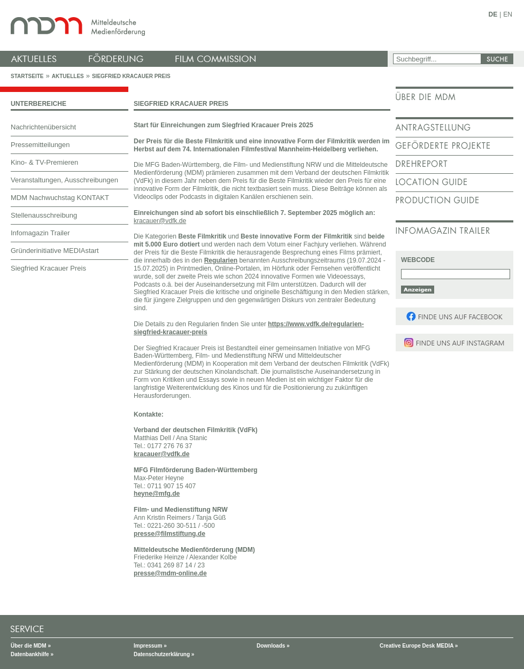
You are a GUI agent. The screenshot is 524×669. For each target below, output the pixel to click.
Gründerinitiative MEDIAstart (55, 251)
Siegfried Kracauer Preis (131, 76)
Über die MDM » (31, 646)
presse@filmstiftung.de (169, 533)
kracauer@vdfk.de (161, 454)
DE (493, 14)
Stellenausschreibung (44, 215)
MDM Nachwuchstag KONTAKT (60, 198)
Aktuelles (68, 76)
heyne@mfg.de (157, 493)
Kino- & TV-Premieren (44, 162)
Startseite (27, 76)
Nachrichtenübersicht (43, 127)
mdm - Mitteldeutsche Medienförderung (195, 25)
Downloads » (273, 646)
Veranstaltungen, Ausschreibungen (64, 180)
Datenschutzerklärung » (164, 654)
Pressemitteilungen (40, 145)
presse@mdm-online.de (170, 573)
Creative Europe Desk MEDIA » (419, 646)
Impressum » (150, 646)
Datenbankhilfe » (32, 654)
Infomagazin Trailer (40, 233)
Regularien (220, 260)
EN (507, 14)
